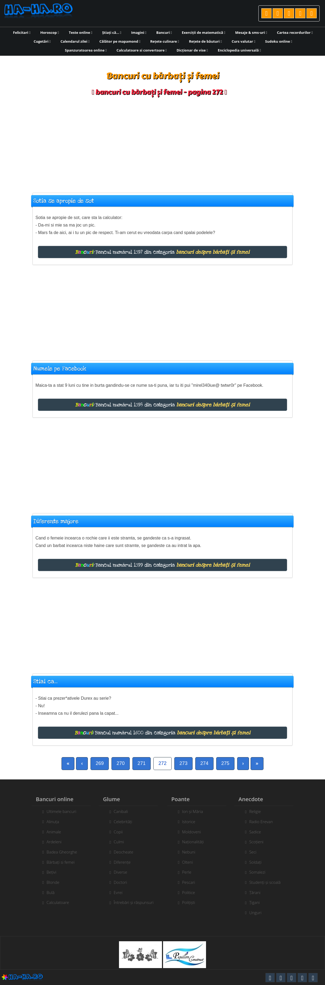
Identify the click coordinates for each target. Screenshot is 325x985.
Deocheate (121, 852)
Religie (257, 811)
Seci (255, 852)
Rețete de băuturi (205, 41)
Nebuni (191, 852)
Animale (51, 831)
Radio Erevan (264, 821)
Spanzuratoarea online (86, 50)
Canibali (118, 811)
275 (225, 763)
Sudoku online (278, 41)
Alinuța (50, 821)
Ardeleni (51, 841)
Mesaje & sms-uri (251, 32)
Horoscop (49, 32)
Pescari (191, 882)
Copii (115, 831)
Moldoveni (194, 831)
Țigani (257, 902)
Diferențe (119, 862)
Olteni (190, 862)
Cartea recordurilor (295, 32)
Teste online (80, 32)
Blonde (50, 882)
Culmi (116, 841)
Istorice (191, 821)
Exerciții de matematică (203, 32)
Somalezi (260, 872)
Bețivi (48, 872)
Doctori (117, 882)
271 (142, 763)
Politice (191, 892)
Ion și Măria (195, 811)
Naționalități (196, 841)
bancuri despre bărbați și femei (213, 252)
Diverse (117, 872)
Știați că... (111, 32)
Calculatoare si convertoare (142, 50)
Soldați (258, 862)
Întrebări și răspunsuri (131, 902)
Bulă (48, 892)
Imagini (138, 32)
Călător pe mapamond (119, 41)
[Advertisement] (162, 141)
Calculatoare (55, 902)
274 (204, 763)
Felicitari (22, 32)
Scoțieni (259, 841)
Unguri (258, 912)
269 (100, 763)
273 (183, 763)
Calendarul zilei (74, 41)
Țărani (257, 892)
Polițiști (191, 902)
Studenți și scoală (267, 882)
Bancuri (164, 32)
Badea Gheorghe (59, 852)
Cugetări (42, 41)
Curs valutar (243, 41)
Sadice (258, 831)
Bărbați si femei (58, 862)
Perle (189, 872)
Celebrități (120, 821)
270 (121, 763)
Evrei (115, 892)
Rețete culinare (164, 41)
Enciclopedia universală (239, 50)
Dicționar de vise (192, 50)
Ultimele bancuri (59, 811)
